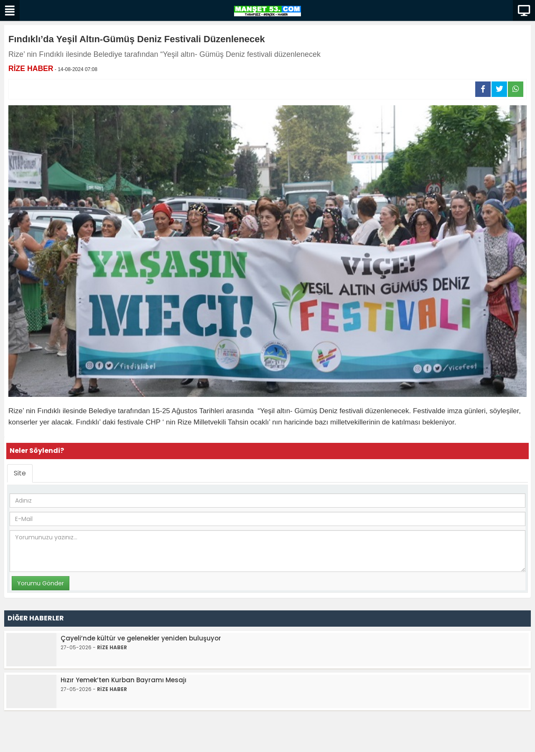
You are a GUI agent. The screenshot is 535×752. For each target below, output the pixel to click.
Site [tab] (20, 473)
